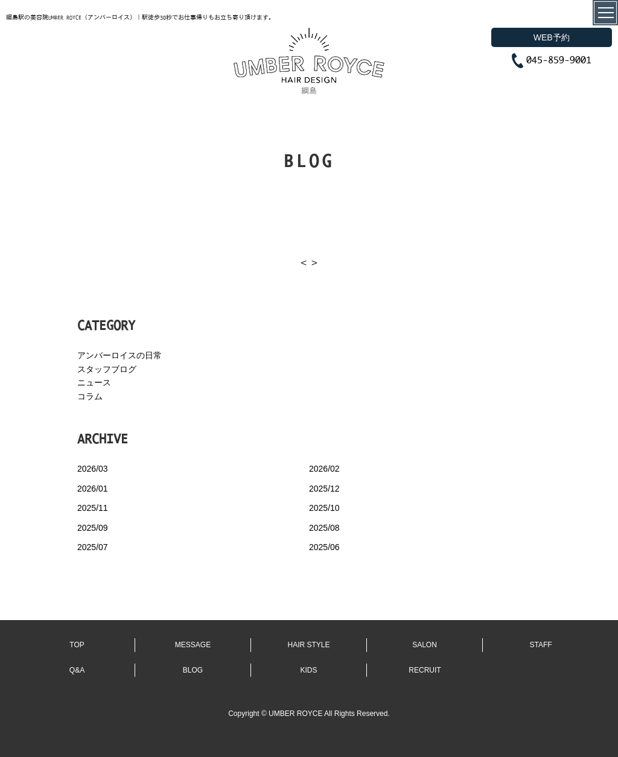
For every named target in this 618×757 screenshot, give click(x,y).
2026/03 (92, 469)
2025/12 (324, 488)
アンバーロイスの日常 (119, 355)
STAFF (540, 645)
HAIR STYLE (308, 645)
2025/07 (92, 547)
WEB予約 (552, 37)
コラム (90, 396)
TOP (76, 645)
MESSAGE (193, 645)
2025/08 (324, 528)
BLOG (193, 670)
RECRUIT (425, 670)
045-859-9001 (558, 59)
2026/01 (92, 488)
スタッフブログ (106, 369)
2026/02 (324, 469)
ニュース (94, 382)
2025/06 (324, 547)
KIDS (308, 670)
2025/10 (324, 508)
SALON (424, 645)
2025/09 (92, 528)
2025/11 (92, 508)
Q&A (76, 670)
